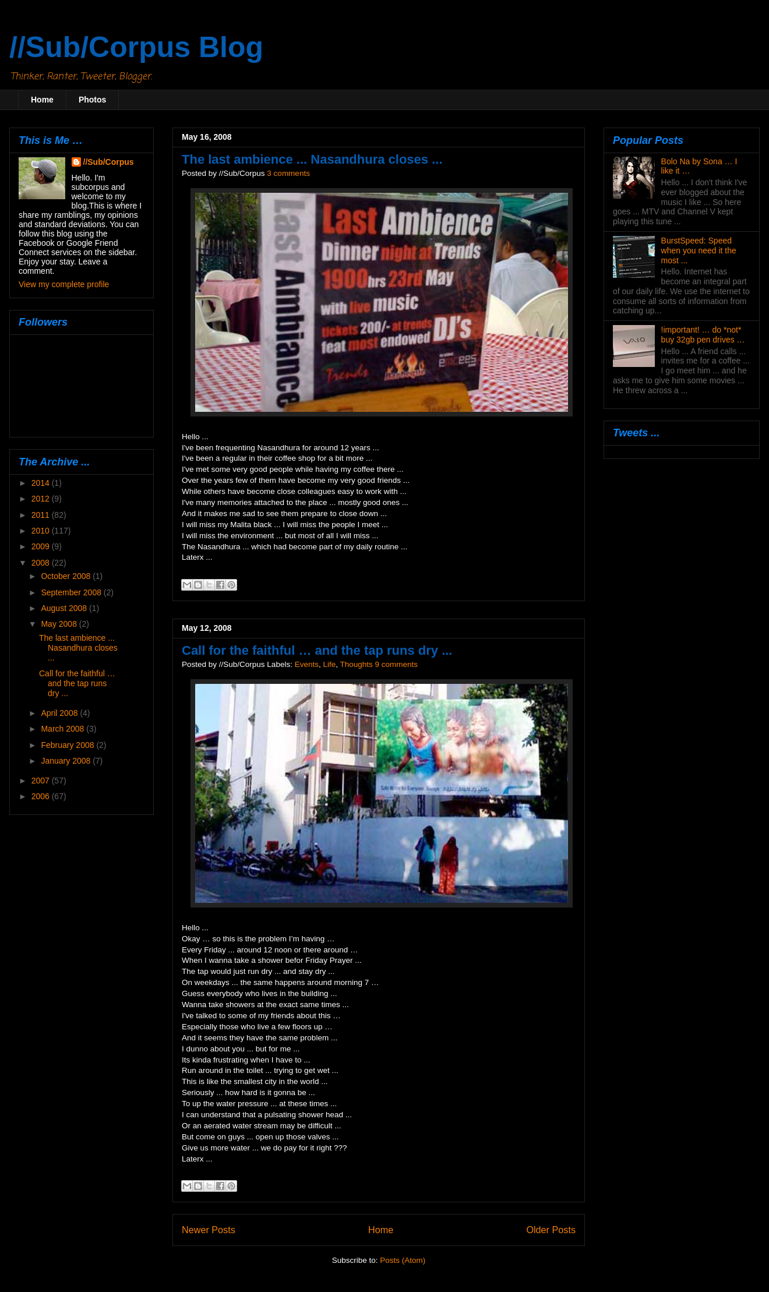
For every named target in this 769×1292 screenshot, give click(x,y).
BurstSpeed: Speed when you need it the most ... (698, 250)
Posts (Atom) (402, 1260)
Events (307, 664)
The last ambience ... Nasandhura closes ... (312, 159)
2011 (41, 515)
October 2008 (67, 576)
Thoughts (356, 664)
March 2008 (63, 728)
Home (42, 99)
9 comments (396, 664)
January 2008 (67, 760)
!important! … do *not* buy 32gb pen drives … (703, 334)
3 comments (288, 173)
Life (329, 664)
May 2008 (60, 624)
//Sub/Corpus (108, 162)
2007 (41, 780)
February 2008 (68, 745)
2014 (41, 483)
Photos (92, 99)
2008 (41, 562)
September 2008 (72, 592)
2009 (41, 546)
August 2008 (65, 608)
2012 (41, 498)
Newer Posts (208, 1229)
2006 (41, 796)
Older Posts (551, 1229)
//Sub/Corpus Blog (136, 47)
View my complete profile (64, 284)
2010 (41, 530)
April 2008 (60, 713)
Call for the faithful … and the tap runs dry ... (317, 650)
